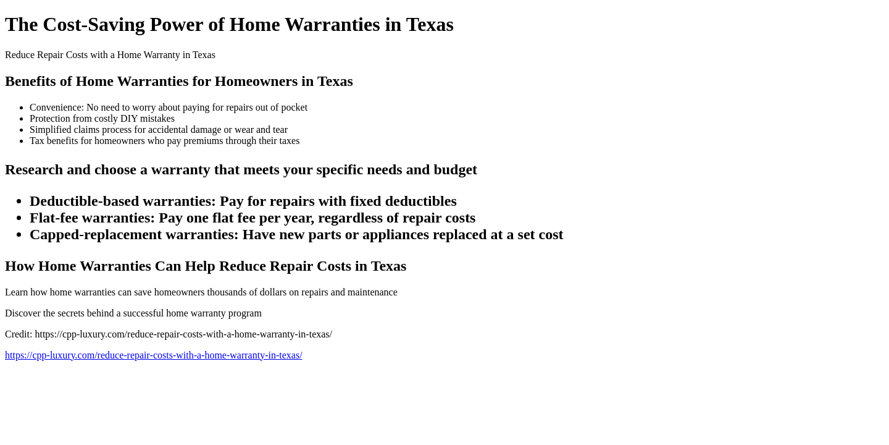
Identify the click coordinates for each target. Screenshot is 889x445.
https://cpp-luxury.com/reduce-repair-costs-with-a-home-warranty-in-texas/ (154, 355)
